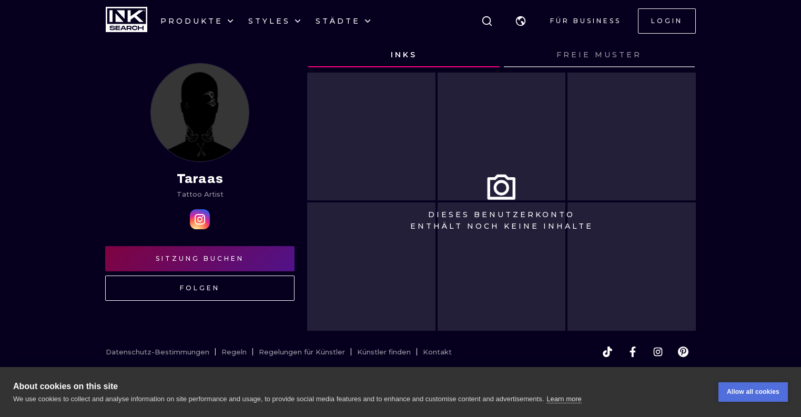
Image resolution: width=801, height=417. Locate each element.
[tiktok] (607, 351)
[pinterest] (683, 351)
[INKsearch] (126, 21)
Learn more (563, 399)
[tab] (404, 55)
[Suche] (487, 21)
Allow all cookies (753, 392)
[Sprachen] (520, 21)
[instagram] (658, 351)
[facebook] (632, 351)
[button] (520, 21)
